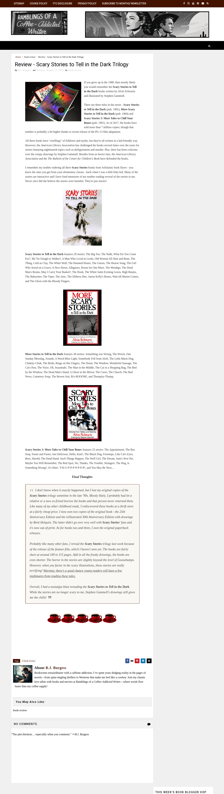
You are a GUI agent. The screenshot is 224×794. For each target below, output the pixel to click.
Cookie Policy (39, 3)
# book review (28, 661)
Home (18, 57)
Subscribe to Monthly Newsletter (124, 3)
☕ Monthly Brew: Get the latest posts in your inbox (181, 225)
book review (30, 57)
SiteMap (19, 3)
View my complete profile (169, 301)
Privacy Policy (87, 3)
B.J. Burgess (181, 265)
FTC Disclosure (63, 3)
